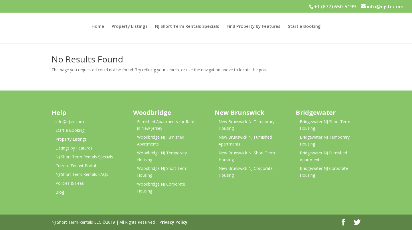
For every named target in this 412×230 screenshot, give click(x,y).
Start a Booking (304, 26)
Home (98, 26)
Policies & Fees (70, 183)
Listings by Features (74, 148)
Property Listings (130, 26)
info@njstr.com (70, 121)
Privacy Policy (173, 222)
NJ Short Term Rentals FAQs (82, 174)
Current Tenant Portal (76, 165)
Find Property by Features (253, 26)
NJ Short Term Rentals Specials (187, 26)
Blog (60, 192)
